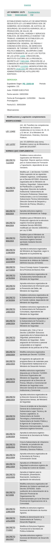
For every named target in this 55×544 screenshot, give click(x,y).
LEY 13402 (10, 131)
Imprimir (27, 5)
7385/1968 (24, 61)
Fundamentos (34, 12)
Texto (9, 15)
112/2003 (24, 66)
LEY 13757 (10, 144)
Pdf (31, 15)
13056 (22, 56)
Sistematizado (21, 15)
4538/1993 (21, 69)
